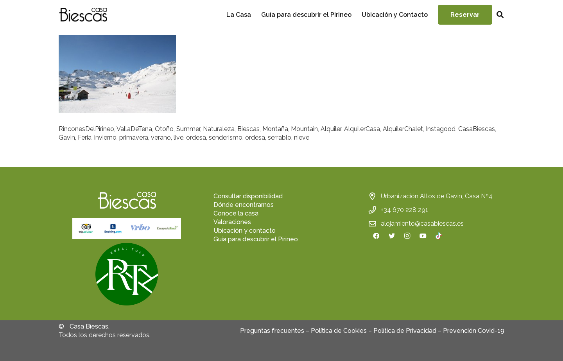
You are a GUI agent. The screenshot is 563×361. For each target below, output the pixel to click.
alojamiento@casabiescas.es (422, 223)
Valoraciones (232, 222)
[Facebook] (376, 236)
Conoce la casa (235, 213)
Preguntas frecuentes (272, 330)
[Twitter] (392, 236)
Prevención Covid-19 (473, 330)
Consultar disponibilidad (248, 196)
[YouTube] (423, 236)
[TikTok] (438, 236)
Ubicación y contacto (244, 230)
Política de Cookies (339, 330)
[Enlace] (83, 15)
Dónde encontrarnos (243, 204)
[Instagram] (407, 236)
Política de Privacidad (404, 330)
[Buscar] (500, 14)
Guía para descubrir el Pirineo (255, 239)
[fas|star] (127, 275)
